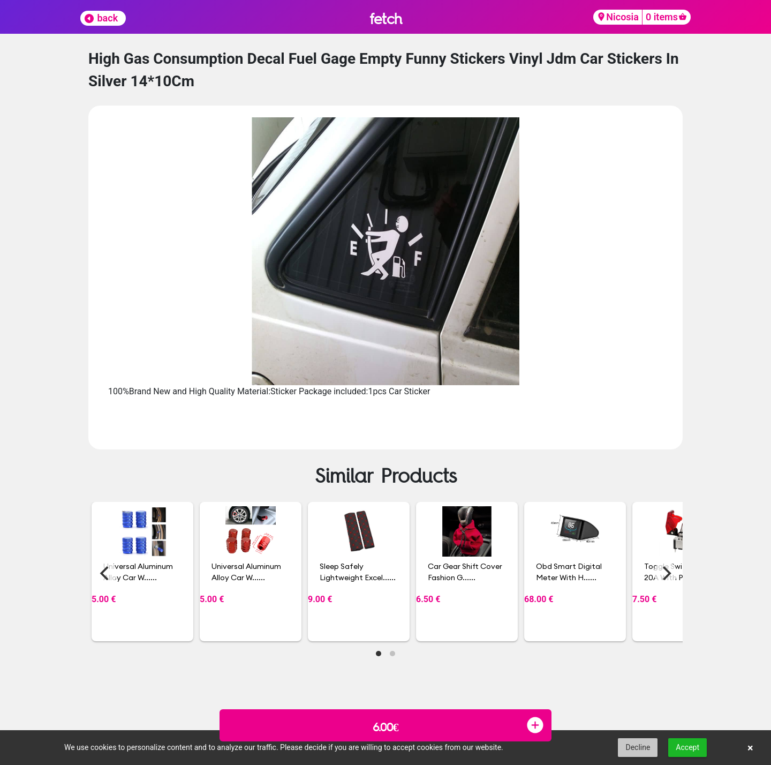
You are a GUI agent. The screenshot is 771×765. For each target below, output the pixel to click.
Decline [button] (637, 747)
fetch (385, 18)
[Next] (665, 573)
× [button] (750, 747)
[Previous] (105, 573)
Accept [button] (687, 747)
